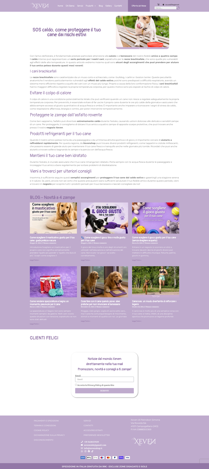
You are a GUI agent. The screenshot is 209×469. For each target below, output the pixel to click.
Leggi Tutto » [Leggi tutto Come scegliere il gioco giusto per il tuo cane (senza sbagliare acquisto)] (136, 260)
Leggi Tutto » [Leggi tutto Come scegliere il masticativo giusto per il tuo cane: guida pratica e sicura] (34, 260)
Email (78, 376)
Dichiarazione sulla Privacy (49, 435)
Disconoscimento (43, 440)
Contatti (118, 6)
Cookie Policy (41, 430)
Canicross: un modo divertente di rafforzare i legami (154, 303)
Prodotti (91, 6)
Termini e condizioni (45, 425)
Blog (101, 6)
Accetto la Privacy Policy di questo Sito (95, 385)
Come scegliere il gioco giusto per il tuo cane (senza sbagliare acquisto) (154, 239)
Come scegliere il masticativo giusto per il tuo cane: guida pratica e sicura (52, 239)
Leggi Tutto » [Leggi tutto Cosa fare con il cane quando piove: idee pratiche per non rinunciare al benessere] (85, 321)
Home (60, 6)
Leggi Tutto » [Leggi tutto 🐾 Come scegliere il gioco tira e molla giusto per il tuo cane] (85, 260)
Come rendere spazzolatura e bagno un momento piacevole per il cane (49, 303)
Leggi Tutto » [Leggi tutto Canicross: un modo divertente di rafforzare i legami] (136, 321)
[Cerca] (177, 8)
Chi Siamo (70, 6)
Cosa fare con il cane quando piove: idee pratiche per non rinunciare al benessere (100, 303)
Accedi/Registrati (172, 5)
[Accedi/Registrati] (163, 4)
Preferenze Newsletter (97, 435)
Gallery (108, 6)
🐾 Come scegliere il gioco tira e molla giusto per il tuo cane (103, 239)
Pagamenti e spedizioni (46, 421)
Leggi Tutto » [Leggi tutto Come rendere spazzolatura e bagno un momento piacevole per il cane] (34, 324)
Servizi (80, 6)
